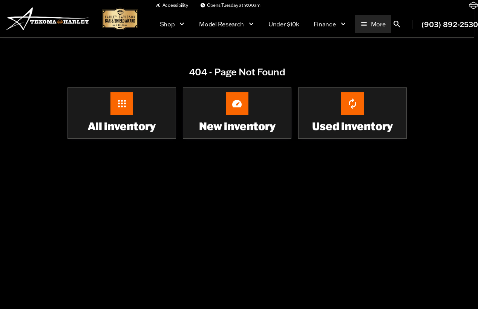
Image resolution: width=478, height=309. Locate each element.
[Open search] (397, 24)
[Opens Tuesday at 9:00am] (230, 5)
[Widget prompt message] (419, 225)
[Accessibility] (172, 5)
